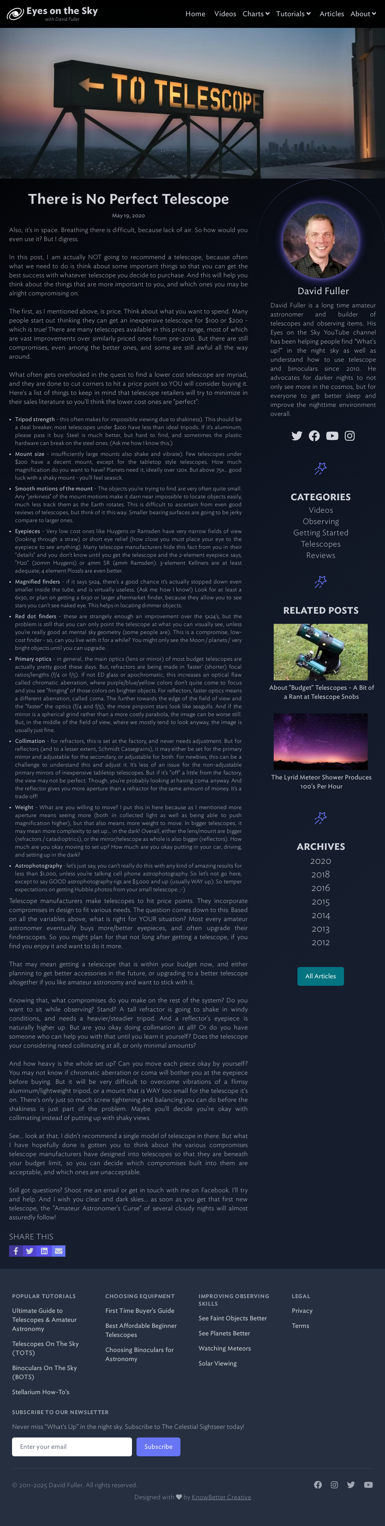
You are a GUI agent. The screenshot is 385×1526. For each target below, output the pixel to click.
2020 (320, 860)
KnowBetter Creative (221, 1497)
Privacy (302, 1310)
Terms (300, 1325)
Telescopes (321, 543)
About (363, 14)
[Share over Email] (58, 1251)
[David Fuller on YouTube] (332, 436)
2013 (321, 928)
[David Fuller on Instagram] (350, 436)
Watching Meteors (225, 1348)
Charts (256, 14)
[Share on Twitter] (29, 1251)
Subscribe (158, 1446)
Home (195, 14)
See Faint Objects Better (233, 1318)
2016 (320, 887)
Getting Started (321, 532)
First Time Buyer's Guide (139, 1310)
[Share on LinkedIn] (44, 1251)
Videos (225, 14)
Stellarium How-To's (41, 1392)
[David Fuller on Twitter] (297, 436)
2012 (321, 941)
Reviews (320, 555)
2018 (320, 874)
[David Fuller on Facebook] (314, 436)
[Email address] (72, 1446)
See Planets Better (224, 1333)
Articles (332, 14)
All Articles (320, 976)
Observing (321, 521)
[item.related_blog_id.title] (321, 652)
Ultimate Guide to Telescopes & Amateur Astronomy (44, 1319)
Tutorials (293, 14)
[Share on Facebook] (16, 1251)
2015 (321, 901)
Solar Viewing (218, 1363)
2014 (321, 914)
